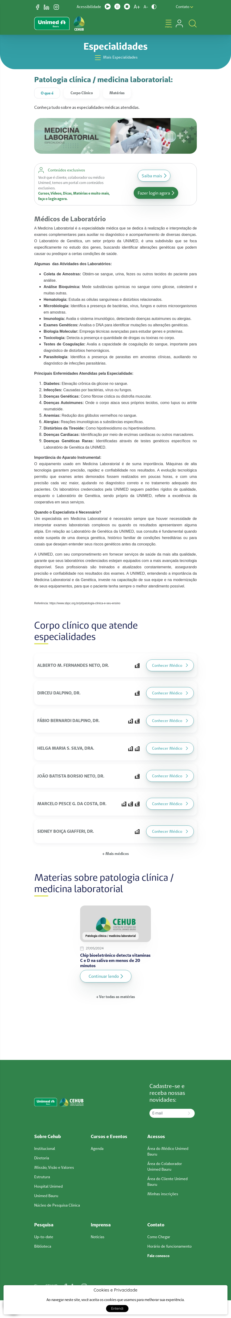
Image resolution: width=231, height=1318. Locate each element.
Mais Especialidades (116, 57)
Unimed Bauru (46, 1195)
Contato (184, 6)
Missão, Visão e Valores (54, 1167)
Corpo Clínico (81, 92)
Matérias (117, 92)
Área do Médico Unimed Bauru (167, 1151)
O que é (47, 93)
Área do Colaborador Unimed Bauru (164, 1166)
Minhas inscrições (162, 1193)
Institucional (44, 1148)
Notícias (97, 1236)
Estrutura (42, 1176)
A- (146, 6)
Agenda (97, 1148)
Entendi (117, 1308)
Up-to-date (43, 1236)
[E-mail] (166, 1113)
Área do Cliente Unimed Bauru (167, 1181)
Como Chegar (158, 1236)
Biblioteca (42, 1246)
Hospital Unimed (48, 1186)
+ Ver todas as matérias (115, 996)
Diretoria (41, 1158)
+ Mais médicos (115, 853)
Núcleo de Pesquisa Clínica (57, 1205)
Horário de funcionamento (169, 1246)
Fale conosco (158, 1255)
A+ (137, 6)
